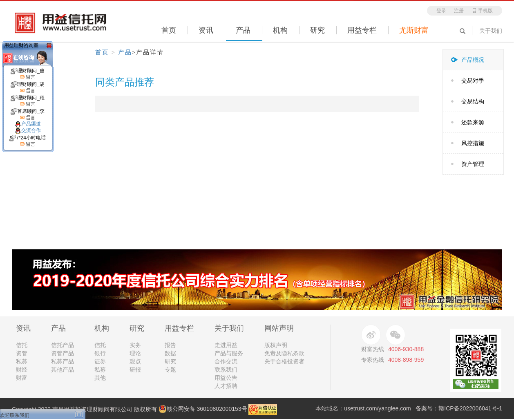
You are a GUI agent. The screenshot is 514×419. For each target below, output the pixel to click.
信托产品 (62, 345)
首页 (102, 52)
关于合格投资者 (284, 361)
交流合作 (28, 130)
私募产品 (62, 361)
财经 (21, 369)
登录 (441, 10)
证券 (100, 361)
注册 (459, 10)
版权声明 (275, 345)
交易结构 (472, 101)
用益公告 (226, 377)
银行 (100, 353)
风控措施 (472, 143)
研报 (135, 369)
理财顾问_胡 (28, 87)
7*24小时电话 (27, 141)
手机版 (482, 10)
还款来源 (472, 122)
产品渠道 (28, 124)
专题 (170, 369)
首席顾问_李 (28, 114)
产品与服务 (229, 353)
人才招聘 (226, 386)
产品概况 (472, 59)
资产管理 (472, 164)
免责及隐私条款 (284, 353)
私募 (21, 361)
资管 (21, 353)
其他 (100, 377)
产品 (125, 52)
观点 (135, 361)
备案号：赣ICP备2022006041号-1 (459, 408)
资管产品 (62, 353)
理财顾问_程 (28, 101)
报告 (170, 345)
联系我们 (226, 369)
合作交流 (226, 361)
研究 (170, 361)
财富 (21, 377)
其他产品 (62, 369)
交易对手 (472, 80)
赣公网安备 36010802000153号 (203, 409)
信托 (21, 345)
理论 (135, 353)
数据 (170, 353)
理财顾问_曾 (28, 74)
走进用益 (226, 345)
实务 (135, 345)
